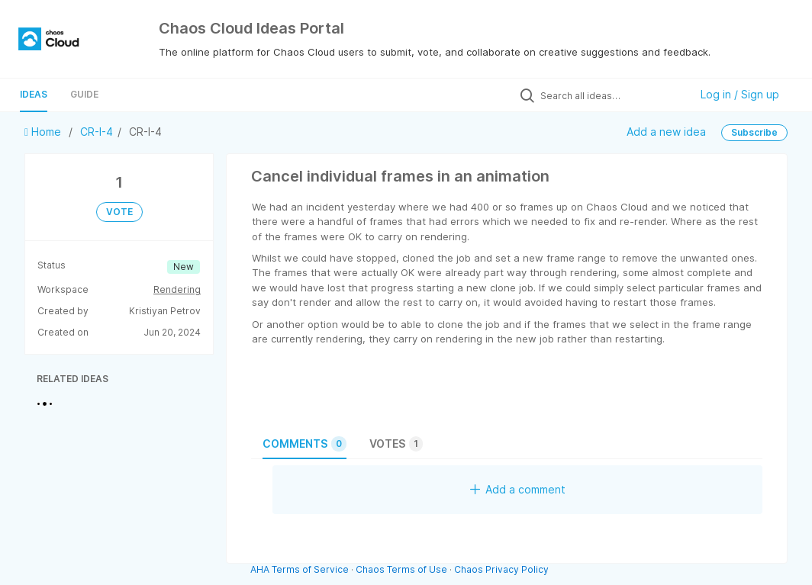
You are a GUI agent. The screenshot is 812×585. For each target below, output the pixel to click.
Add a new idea (666, 131)
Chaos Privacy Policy (501, 569)
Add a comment (518, 489)
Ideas (33, 94)
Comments (304, 444)
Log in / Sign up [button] (740, 94)
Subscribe (754, 132)
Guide (84, 94)
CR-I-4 (96, 131)
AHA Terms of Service (300, 569)
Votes (396, 444)
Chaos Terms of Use (401, 569)
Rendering (177, 289)
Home (44, 131)
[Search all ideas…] (611, 95)
